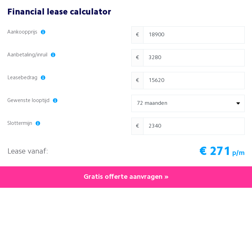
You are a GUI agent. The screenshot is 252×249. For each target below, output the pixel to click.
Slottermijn (23, 123)
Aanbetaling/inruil (31, 55)
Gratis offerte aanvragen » (126, 177)
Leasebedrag (26, 78)
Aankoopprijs (26, 32)
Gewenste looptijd (32, 100)
